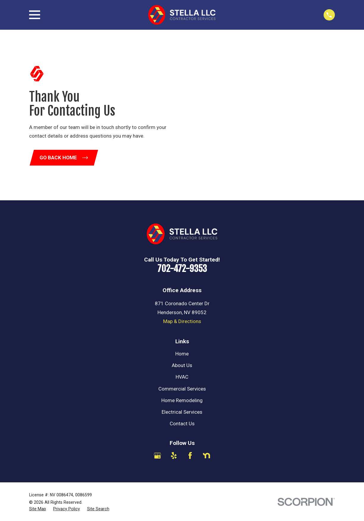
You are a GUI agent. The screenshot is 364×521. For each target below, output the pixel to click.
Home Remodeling (182, 400)
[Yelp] (173, 455)
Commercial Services (182, 389)
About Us (182, 365)
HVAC (182, 377)
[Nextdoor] (206, 455)
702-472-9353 (182, 268)
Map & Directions (182, 321)
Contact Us (182, 423)
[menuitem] (37, 509)
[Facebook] (190, 455)
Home (182, 354)
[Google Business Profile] (157, 455)
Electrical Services (182, 412)
